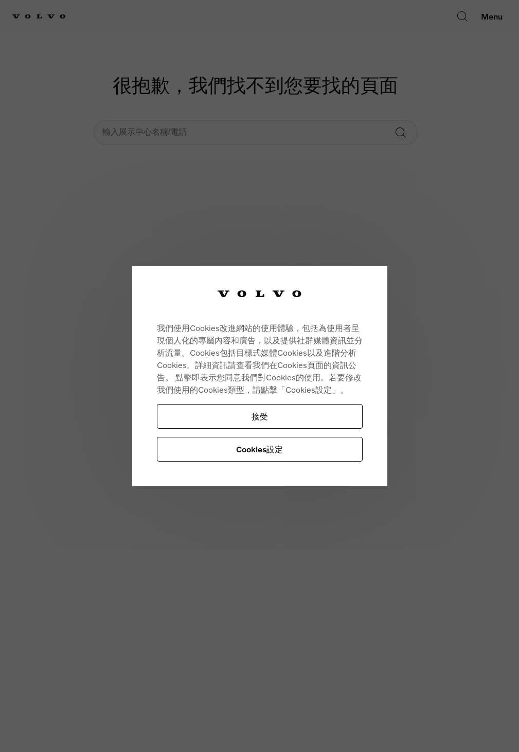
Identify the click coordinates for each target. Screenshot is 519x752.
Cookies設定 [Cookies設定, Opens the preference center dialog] (259, 449)
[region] (259, 376)
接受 (260, 416)
